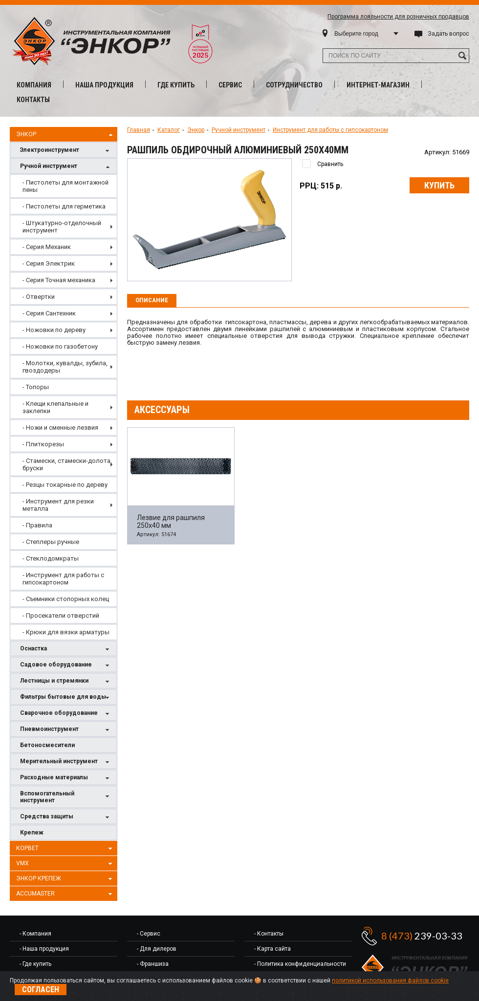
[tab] (151, 301)
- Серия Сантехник (49, 313)
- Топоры (35, 387)
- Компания (35, 933)
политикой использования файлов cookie (390, 980)
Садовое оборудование (66, 665)
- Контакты (268, 933)
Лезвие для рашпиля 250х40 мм (171, 521)
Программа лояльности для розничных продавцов (398, 16)
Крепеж (32, 832)
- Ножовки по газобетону (60, 346)
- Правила (37, 525)
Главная (138, 129)
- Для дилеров (156, 948)
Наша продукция (104, 85)
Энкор (65, 135)
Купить (439, 185)
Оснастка (66, 649)
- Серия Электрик (48, 263)
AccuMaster (65, 894)
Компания (34, 85)
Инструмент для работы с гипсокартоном (330, 129)
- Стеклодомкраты (50, 558)
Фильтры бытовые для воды (66, 697)
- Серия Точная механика (58, 280)
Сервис (230, 85)
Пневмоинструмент (66, 730)
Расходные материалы (66, 778)
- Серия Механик (46, 246)
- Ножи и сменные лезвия (60, 427)
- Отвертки (38, 296)
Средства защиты (66, 817)
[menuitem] (63, 186)
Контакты (33, 100)
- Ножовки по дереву (54, 330)
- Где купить (35, 963)
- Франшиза (153, 963)
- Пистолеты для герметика (64, 206)
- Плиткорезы (43, 444)
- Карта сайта (272, 948)
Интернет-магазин (378, 85)
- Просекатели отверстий (60, 615)
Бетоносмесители (47, 745)
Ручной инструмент (66, 167)
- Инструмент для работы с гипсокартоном (63, 578)
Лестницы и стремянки (66, 681)
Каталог (168, 129)
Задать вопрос (448, 33)
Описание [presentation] (151, 300)
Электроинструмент (66, 150)
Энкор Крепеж (65, 879)
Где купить (176, 85)
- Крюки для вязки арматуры (65, 632)
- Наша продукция (44, 948)
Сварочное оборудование (66, 713)
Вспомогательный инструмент (66, 797)
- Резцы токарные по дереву (65, 484)
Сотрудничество (294, 85)
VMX (65, 864)
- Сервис (148, 933)
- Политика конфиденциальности (300, 963)
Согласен (40, 989)
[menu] (63, 407)
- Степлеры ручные (50, 541)
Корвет (65, 849)
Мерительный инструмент (66, 762)
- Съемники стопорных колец (65, 599)
